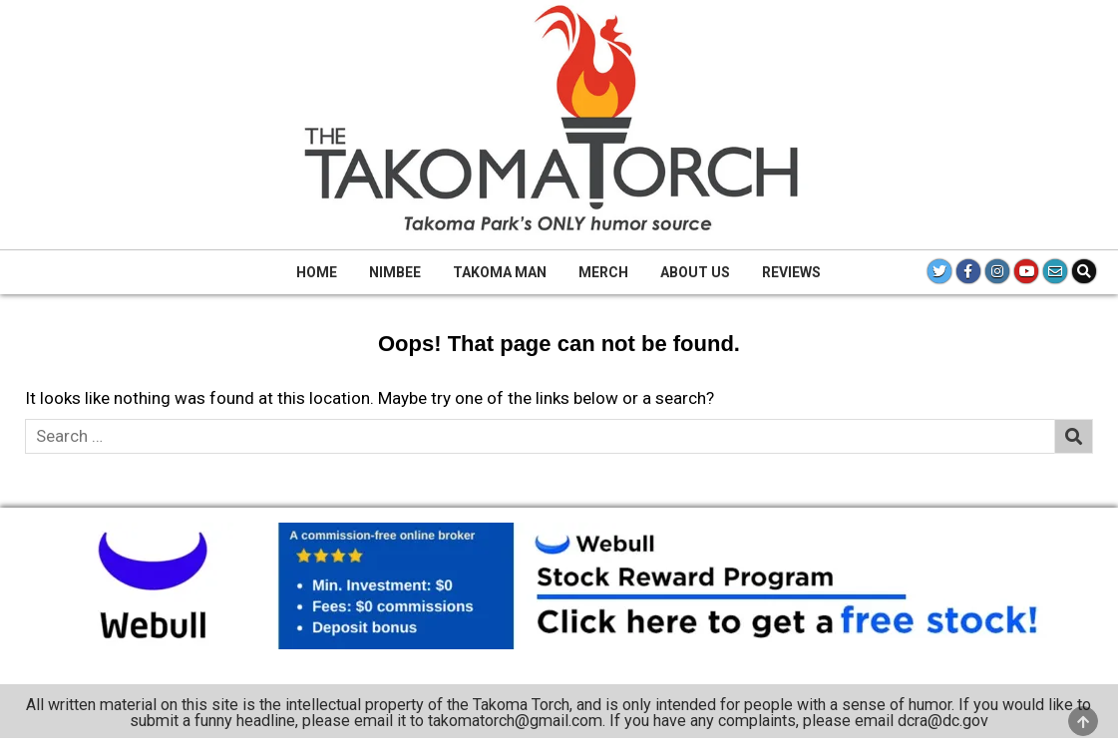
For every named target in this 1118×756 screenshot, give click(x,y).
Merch (603, 272)
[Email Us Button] (1055, 271)
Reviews (791, 272)
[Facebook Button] (968, 271)
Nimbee (395, 272)
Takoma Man (500, 272)
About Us (695, 272)
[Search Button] (1084, 271)
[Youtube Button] (1026, 271)
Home (316, 272)
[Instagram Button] (997, 271)
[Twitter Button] (939, 271)
